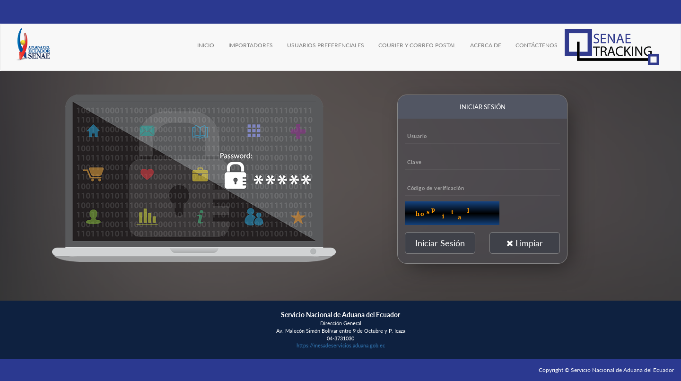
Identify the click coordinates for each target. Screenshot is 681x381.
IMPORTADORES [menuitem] (250, 45)
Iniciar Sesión (440, 243)
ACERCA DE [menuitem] (485, 45)
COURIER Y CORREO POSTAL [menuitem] (417, 45)
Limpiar (524, 243)
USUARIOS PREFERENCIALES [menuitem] (325, 45)
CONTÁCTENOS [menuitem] (536, 45)
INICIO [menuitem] (205, 45)
